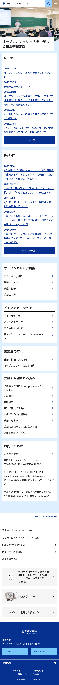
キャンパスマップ (13, 322)
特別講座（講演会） (14, 408)
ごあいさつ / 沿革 (13, 276)
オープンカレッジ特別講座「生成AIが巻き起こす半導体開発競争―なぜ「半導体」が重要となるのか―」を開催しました (28, 100)
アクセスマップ (12, 316)
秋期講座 (8, 402)
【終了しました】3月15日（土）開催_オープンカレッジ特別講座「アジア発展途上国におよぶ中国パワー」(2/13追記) (29, 220)
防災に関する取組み (12, 552)
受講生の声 (10, 294)
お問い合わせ (39, 651)
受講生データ (11, 282)
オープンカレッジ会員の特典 (19, 365)
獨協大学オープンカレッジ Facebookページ (26, 336)
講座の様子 (10, 288)
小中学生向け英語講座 (16, 414)
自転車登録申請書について (18, 86)
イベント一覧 (28, 250)
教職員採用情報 (10, 559)
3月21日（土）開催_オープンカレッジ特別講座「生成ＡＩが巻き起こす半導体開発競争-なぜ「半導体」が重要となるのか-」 (29, 174)
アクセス (9, 651)
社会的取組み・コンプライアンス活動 (20, 537)
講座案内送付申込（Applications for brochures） (23, 388)
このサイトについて (19, 670)
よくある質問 (11, 454)
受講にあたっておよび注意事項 (20, 426)
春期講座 (8, 396)
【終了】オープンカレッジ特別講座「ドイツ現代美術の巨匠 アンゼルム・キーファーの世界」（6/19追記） (29, 238)
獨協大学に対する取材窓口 (29, 674)
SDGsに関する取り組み (13, 544)
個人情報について (13, 328)
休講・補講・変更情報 (16, 359)
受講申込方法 (11, 420)
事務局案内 (38, 670)
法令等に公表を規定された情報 (17, 530)
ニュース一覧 (28, 140)
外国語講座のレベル (14, 432)
